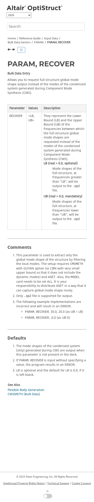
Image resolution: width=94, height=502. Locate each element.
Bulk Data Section (19, 42)
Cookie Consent (81, 483)
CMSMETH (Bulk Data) (24, 394)
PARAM (39, 42)
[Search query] (46, 27)
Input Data (51, 38)
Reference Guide (30, 38)
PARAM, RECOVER (58, 42)
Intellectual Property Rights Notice (24, 483)
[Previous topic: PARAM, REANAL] (9, 50)
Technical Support (58, 483)
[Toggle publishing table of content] (21, 50)
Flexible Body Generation (26, 390)
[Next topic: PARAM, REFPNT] (14, 50)
